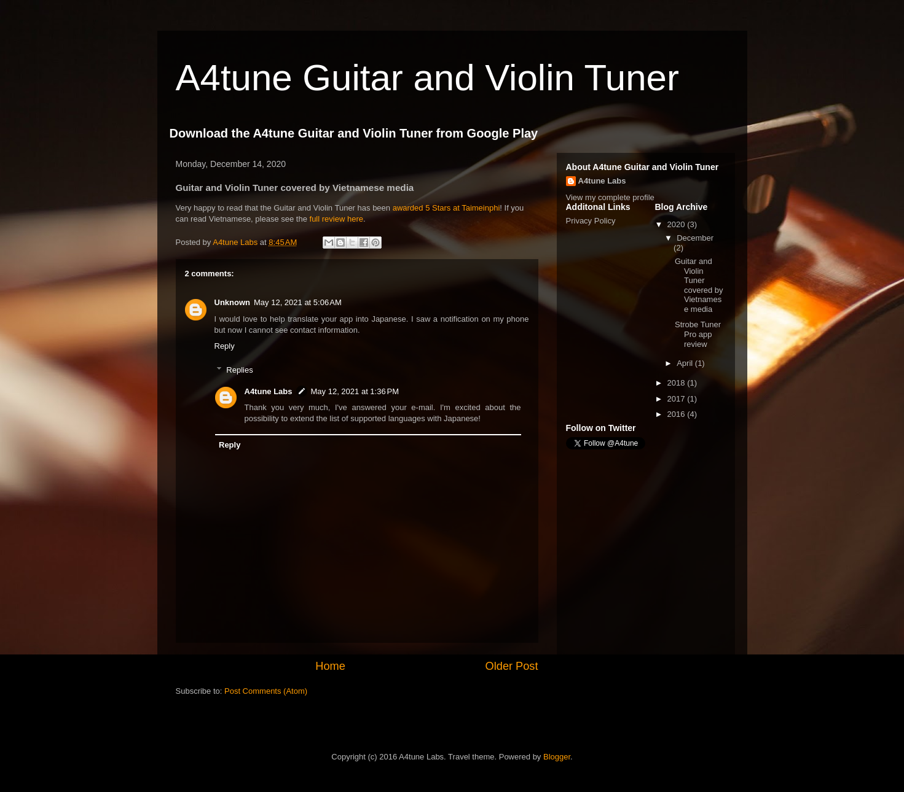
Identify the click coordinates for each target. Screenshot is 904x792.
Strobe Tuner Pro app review (698, 334)
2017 (677, 398)
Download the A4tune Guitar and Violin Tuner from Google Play (354, 133)
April (686, 363)
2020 (677, 224)
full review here (336, 218)
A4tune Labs (269, 391)
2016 (677, 414)
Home (330, 666)
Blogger (556, 756)
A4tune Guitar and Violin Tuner (427, 77)
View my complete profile (610, 197)
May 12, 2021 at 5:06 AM (298, 302)
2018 (677, 382)
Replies (239, 369)
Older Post (511, 666)
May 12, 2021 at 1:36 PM (355, 391)
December (695, 238)
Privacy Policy (591, 220)
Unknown (232, 302)
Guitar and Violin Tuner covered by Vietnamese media (699, 285)
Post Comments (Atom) (265, 691)
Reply (224, 346)
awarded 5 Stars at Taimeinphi (446, 207)
